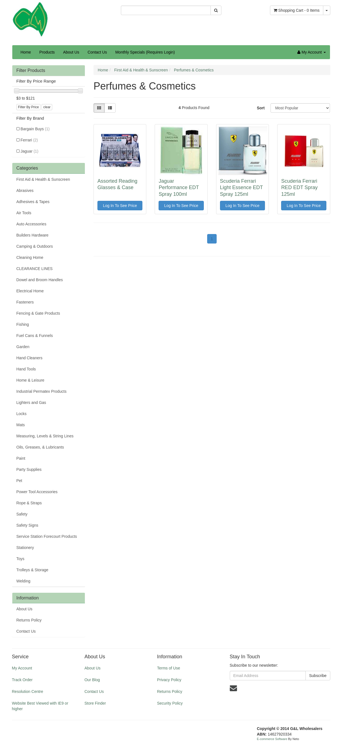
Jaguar (30, 151)
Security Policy (170, 703)
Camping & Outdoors (34, 246)
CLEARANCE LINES (34, 268)
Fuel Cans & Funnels (34, 335)
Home (26, 52)
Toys (20, 558)
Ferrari (29, 140)
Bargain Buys (35, 129)
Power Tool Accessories (37, 492)
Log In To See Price (120, 205)
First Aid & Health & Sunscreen (43, 179)
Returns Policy (29, 620)
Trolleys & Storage (32, 570)
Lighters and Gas (31, 402)
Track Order (22, 680)
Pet (19, 480)
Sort (261, 108)
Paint (20, 458)
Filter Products (30, 70)
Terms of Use (168, 668)
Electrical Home (30, 291)
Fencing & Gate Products (38, 313)
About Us (71, 52)
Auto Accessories (31, 224)
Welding (23, 581)
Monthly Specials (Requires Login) (145, 52)
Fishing (22, 324)
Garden (23, 346)
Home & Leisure (30, 380)
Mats (20, 425)
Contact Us (97, 52)
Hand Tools (26, 369)
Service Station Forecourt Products (46, 536)
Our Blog (92, 680)
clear (47, 107)
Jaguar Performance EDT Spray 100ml (179, 187)
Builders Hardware (32, 235)
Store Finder (95, 703)
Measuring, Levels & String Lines (45, 436)
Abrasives (25, 190)
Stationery (25, 547)
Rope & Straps (29, 503)
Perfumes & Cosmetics (194, 70)
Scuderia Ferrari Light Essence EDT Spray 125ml (241, 187)
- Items (297, 10)
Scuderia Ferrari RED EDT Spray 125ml (299, 187)
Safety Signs (27, 525)
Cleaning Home (30, 257)
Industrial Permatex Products (41, 391)
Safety (22, 514)
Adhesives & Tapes (33, 201)
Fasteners (25, 302)
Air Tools (23, 213)
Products (47, 52)
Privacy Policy (169, 680)
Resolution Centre (27, 691)
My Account (22, 668)
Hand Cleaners (29, 358)
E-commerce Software (272, 739)
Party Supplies (29, 469)
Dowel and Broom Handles (39, 280)
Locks (21, 413)
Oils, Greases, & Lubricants (40, 447)
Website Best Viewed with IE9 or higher (40, 706)
